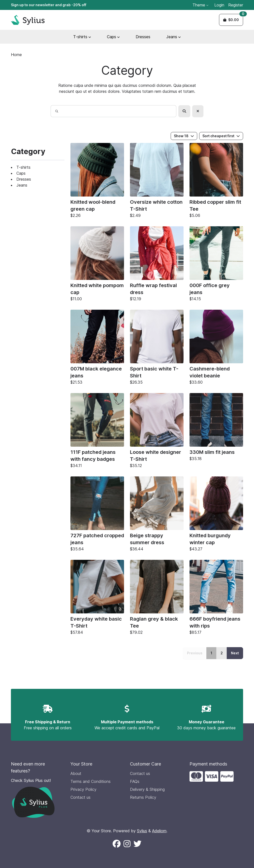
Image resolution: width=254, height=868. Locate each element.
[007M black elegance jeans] (97, 348)
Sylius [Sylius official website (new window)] (142, 830)
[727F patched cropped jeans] (97, 515)
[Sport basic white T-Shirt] (157, 348)
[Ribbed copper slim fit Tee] (216, 181)
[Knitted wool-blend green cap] (97, 181)
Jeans (21, 185)
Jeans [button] (173, 36)
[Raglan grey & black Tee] (157, 598)
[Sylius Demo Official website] (28, 20)
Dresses (143, 36)
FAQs (134, 781)
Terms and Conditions (90, 781)
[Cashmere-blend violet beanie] (216, 348)
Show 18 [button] (184, 136)
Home (16, 54)
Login (219, 4)
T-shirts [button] (82, 36)
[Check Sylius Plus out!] (37, 797)
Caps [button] (113, 36)
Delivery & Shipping (147, 789)
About (75, 773)
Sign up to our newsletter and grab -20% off (48, 5)
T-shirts (23, 167)
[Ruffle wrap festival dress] (157, 265)
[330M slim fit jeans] (216, 428)
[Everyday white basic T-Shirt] (97, 598)
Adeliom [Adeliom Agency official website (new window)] (159, 830)
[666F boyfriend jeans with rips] (216, 598)
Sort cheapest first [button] (221, 136)
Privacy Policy (83, 789)
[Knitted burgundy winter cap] (216, 515)
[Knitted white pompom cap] (97, 265)
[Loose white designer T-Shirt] (157, 431)
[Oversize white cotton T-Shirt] (157, 181)
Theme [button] (200, 4)
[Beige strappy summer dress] (157, 515)
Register (235, 4)
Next (235, 653)
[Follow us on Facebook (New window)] (117, 844)
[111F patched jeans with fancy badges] (97, 431)
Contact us (80, 797)
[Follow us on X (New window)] (137, 844)
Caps (21, 173)
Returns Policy (143, 797)
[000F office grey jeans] (216, 265)
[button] (231, 20)
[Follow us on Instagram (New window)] (127, 844)
